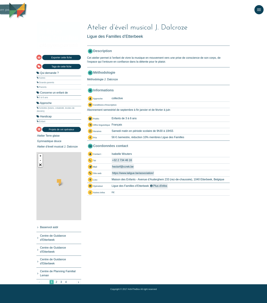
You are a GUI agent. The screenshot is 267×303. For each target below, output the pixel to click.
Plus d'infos (158, 185)
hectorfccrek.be (123, 166)
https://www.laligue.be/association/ (133, 173)
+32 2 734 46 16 (122, 160)
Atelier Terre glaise (48, 135)
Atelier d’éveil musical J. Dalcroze (57, 146)
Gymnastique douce (49, 141)
